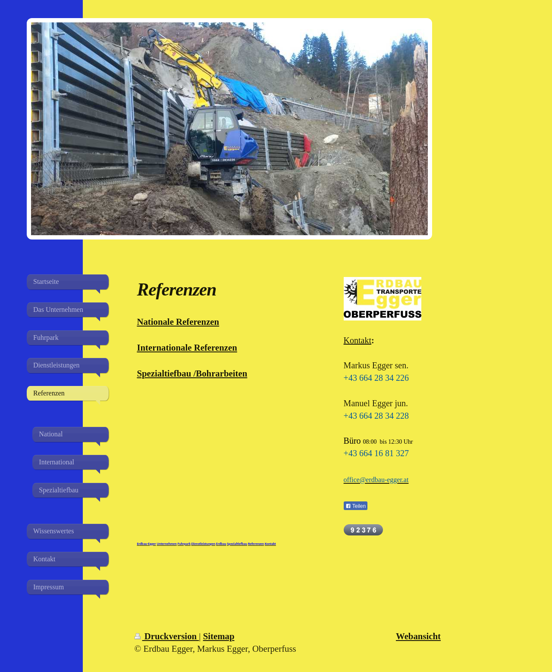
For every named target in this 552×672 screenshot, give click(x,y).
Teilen (355, 506)
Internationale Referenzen (187, 347)
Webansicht (418, 636)
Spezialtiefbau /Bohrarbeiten (192, 373)
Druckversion (167, 636)
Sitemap (219, 636)
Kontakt (357, 340)
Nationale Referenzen (178, 322)
